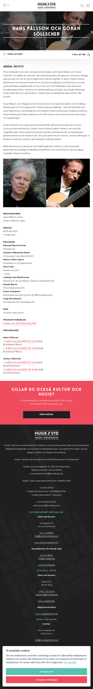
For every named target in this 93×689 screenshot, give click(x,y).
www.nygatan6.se (46, 601)
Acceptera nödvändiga (46, 679)
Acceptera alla (46, 671)
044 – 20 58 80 (47, 533)
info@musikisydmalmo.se (46, 640)
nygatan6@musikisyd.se (46, 594)
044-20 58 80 (46, 555)
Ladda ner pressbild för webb (21, 348)
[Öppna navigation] (88, 5)
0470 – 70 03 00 (46, 591)
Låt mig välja (69, 662)
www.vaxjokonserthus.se (46, 613)
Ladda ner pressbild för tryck (21, 341)
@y (46, 558)
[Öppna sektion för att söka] (82, 5)
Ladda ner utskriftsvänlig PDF (19, 323)
